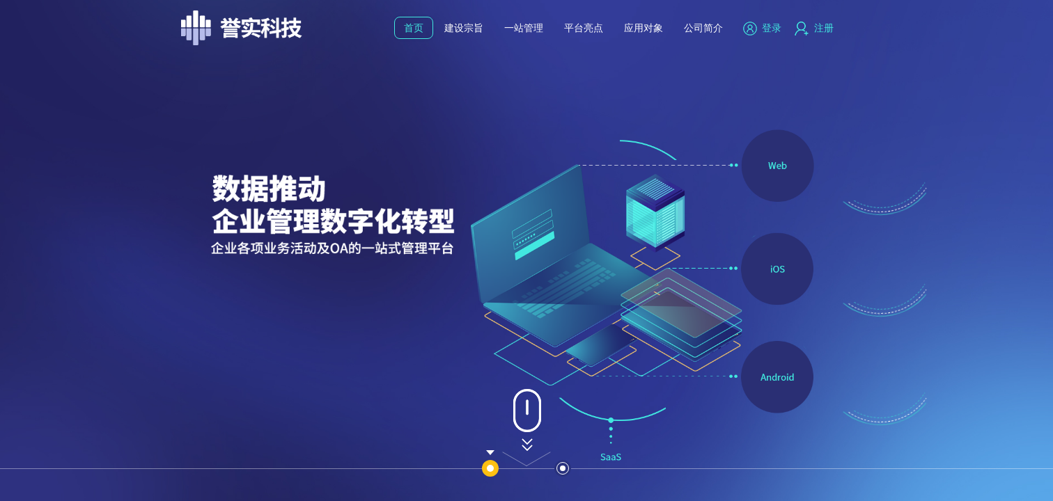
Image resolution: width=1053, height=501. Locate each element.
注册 (814, 27)
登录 (762, 27)
